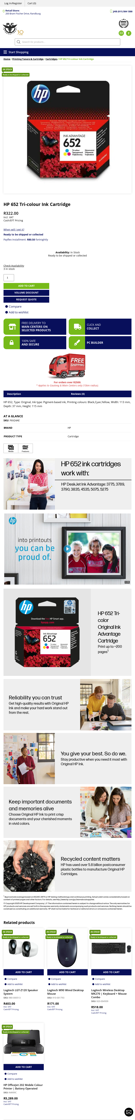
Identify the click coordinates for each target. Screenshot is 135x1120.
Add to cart (26, 285)
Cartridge (73, 436)
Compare (15, 306)
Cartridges (51, 59)
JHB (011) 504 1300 (122, 11)
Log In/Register (13, 3)
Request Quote (26, 299)
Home (7, 59)
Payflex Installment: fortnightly (26, 239)
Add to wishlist (18, 312)
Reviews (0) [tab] (78, 394)
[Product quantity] (9, 277)
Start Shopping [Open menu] (16, 52)
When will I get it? (14, 229)
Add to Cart (23, 972)
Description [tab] (14, 394)
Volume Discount (26, 292)
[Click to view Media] (11, 448)
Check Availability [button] (14, 265)
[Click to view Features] (25, 448)
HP (69, 427)
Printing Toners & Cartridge (28, 59)
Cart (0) (32, 3)
